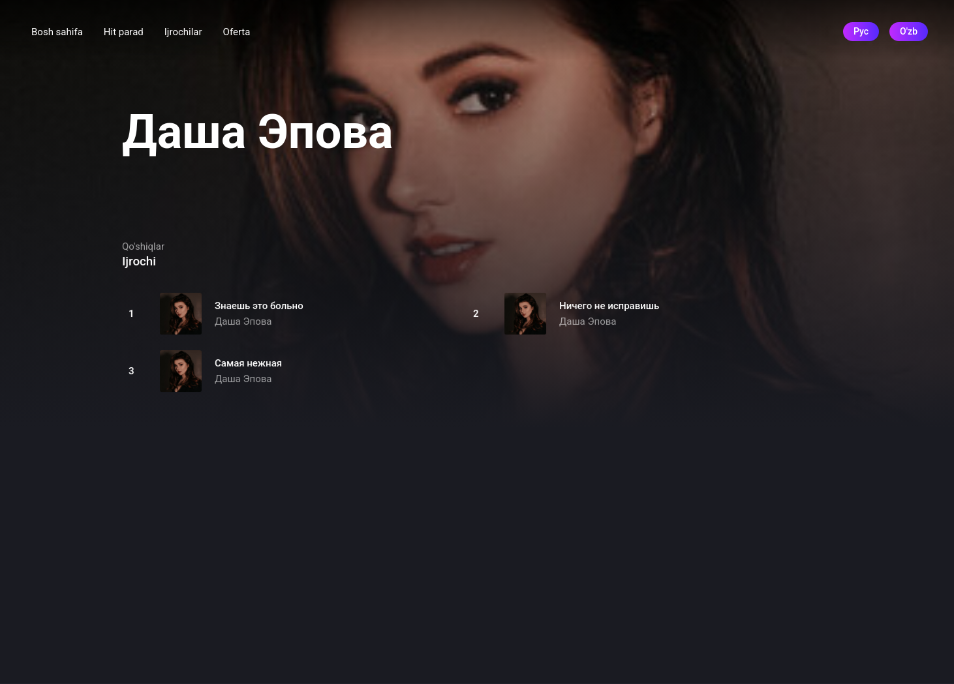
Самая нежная (248, 363)
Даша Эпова (243, 321)
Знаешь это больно (259, 306)
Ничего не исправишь (609, 306)
